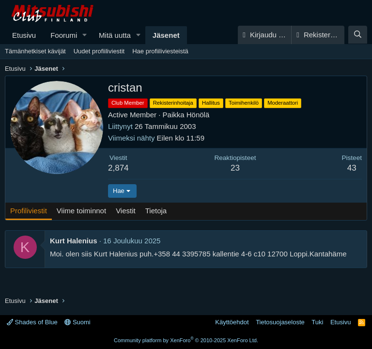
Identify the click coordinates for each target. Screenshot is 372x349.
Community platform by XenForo (186, 340)
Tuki (317, 322)
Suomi (77, 322)
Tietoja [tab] (156, 210)
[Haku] (357, 35)
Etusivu (24, 35)
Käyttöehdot (231, 322)
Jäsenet (166, 35)
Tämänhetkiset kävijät (35, 51)
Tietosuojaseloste (280, 322)
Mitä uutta (115, 35)
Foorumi (63, 35)
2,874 (118, 168)
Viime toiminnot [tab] (81, 210)
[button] (85, 35)
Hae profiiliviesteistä (160, 51)
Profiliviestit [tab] (28, 210)
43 (351, 168)
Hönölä (198, 115)
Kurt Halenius (73, 241)
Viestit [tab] (126, 210)
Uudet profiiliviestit (99, 51)
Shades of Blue (32, 322)
